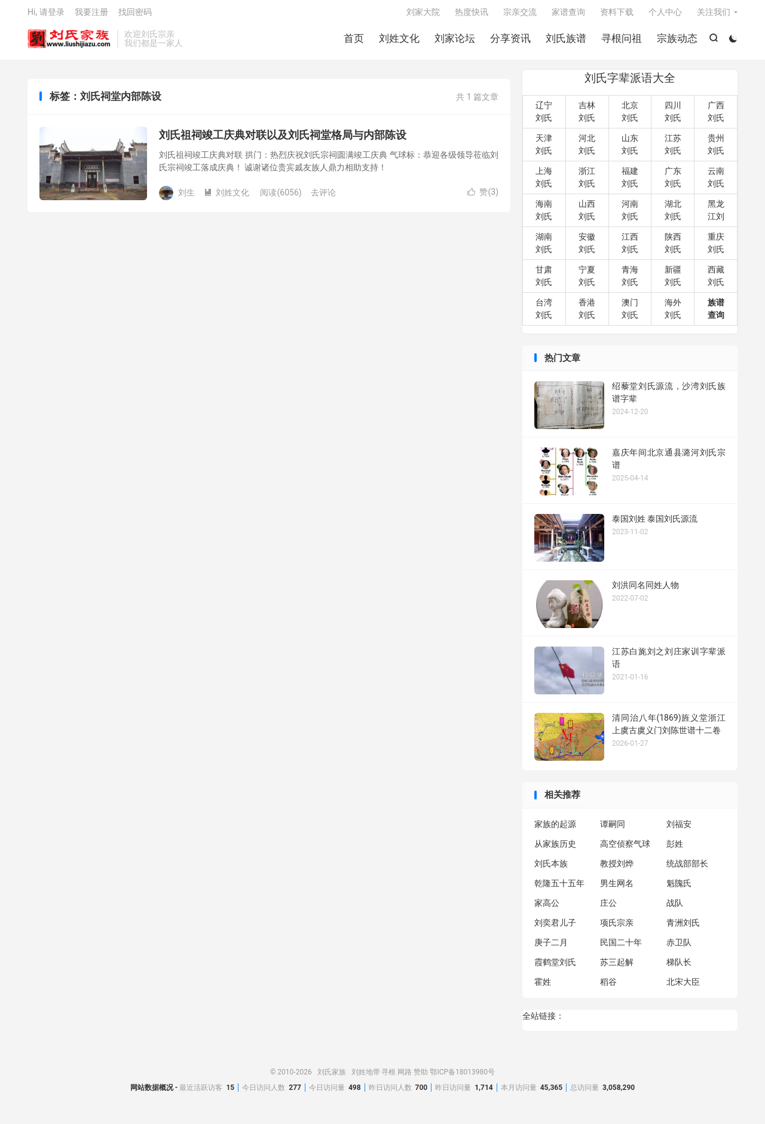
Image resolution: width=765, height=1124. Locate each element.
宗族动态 (676, 42)
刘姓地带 (365, 1078)
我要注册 (91, 15)
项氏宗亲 (617, 928)
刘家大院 (423, 15)
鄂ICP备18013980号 (462, 1078)
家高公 (546, 909)
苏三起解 (617, 968)
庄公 (608, 909)
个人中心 (665, 15)
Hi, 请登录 (46, 15)
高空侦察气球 (625, 850)
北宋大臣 (683, 988)
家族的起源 (555, 830)
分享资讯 (509, 42)
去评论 (323, 198)
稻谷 (608, 988)
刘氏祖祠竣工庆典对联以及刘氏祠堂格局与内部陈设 (282, 141)
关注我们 (713, 15)
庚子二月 (551, 948)
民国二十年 (621, 948)
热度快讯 (471, 15)
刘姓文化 (398, 42)
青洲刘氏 (683, 928)
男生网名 (617, 889)
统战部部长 (687, 869)
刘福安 (678, 830)
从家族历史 (555, 850)
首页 (352, 42)
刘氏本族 (551, 869)
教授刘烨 (617, 869)
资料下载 (617, 15)
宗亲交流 (520, 15)
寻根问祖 (620, 42)
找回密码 (135, 15)
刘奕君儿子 (555, 928)
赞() (482, 198)
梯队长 (678, 968)
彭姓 (674, 850)
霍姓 (542, 988)
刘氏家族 (69, 42)
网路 (404, 1078)
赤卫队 (678, 948)
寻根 (388, 1078)
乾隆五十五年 (559, 889)
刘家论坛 (453, 42)
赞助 (421, 1078)
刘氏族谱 (564, 42)
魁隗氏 (678, 889)
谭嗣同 (612, 830)
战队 (674, 909)
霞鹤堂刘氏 (555, 968)
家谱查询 (568, 15)
